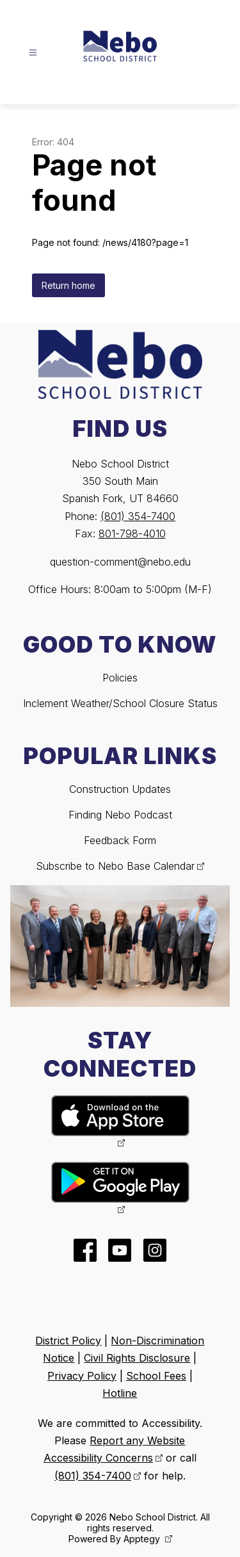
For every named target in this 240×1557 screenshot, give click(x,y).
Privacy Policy (81, 1375)
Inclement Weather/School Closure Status (120, 703)
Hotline (119, 1393)
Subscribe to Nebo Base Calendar (115, 866)
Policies (120, 677)
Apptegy (143, 1538)
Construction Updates (120, 789)
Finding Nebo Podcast (120, 814)
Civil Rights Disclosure (137, 1357)
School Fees (156, 1375)
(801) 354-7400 (137, 516)
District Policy (68, 1340)
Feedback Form (120, 840)
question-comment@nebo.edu (120, 561)
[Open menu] (33, 52)
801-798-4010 (132, 533)
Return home (68, 285)
